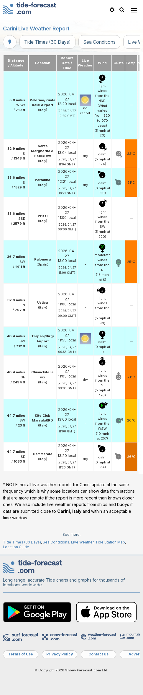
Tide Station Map (110, 542)
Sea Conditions (99, 42)
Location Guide (16, 547)
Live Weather (82, 542)
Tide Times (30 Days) (47, 42)
